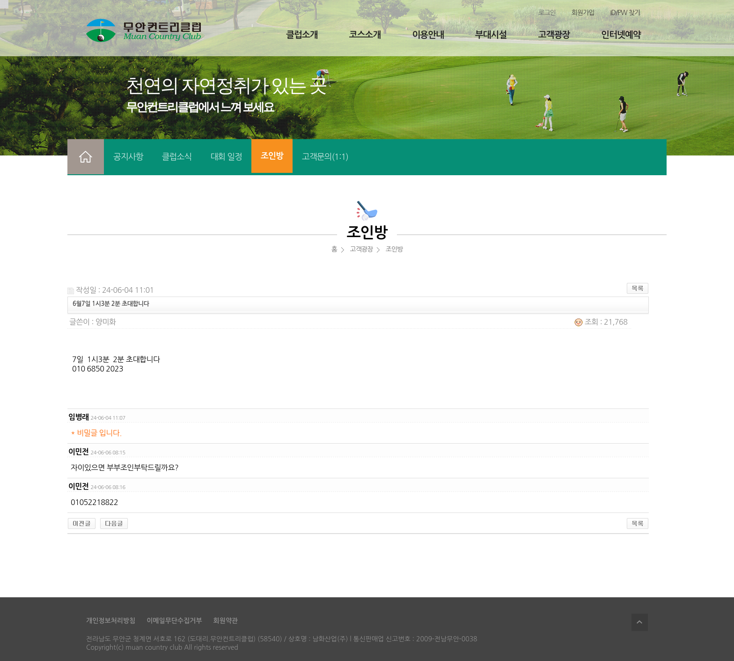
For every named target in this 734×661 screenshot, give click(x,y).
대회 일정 (226, 157)
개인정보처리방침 (110, 620)
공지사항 (128, 157)
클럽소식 (177, 157)
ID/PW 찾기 (625, 12)
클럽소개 (301, 34)
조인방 (272, 156)
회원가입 (583, 12)
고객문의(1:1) (325, 157)
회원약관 (225, 620)
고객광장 (554, 34)
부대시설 (490, 34)
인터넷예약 (620, 34)
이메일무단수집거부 (174, 620)
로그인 (546, 12)
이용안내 (427, 34)
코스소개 (365, 34)
